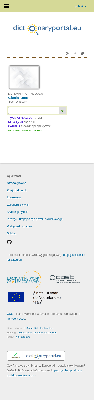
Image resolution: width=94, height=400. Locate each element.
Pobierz (11, 233)
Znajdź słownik (17, 190)
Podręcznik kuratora (19, 226)
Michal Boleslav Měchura (40, 328)
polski (81, 6)
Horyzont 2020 (16, 318)
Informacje (14, 197)
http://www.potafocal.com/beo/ (25, 130)
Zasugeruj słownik (18, 204)
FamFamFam (22, 336)
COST (11, 313)
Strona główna (16, 183)
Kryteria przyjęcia (17, 212)
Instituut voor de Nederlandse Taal (37, 332)
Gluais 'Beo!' (18, 98)
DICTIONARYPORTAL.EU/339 (25, 93)
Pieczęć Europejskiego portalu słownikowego (34, 219)
